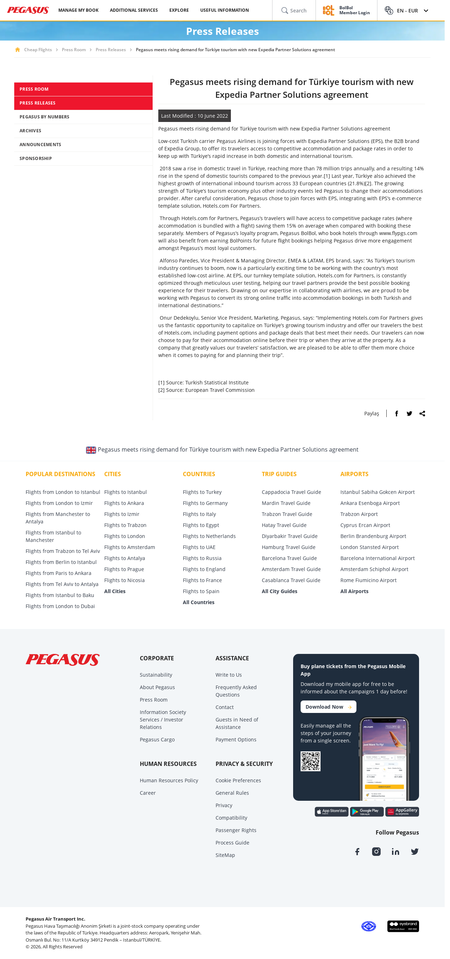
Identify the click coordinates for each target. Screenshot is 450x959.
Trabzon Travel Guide (287, 514)
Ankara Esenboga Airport (370, 503)
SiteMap (225, 855)
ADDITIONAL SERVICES (134, 10)
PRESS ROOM (34, 89)
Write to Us (229, 674)
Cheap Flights (38, 50)
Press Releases (111, 50)
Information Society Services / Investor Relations (163, 719)
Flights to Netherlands (209, 536)
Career (148, 792)
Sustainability (156, 674)
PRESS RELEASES (38, 103)
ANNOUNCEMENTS (40, 145)
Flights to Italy (199, 514)
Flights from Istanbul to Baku (60, 595)
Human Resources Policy (169, 780)
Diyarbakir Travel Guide (290, 536)
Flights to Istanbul (125, 492)
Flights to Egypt (201, 525)
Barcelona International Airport (377, 558)
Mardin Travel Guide (286, 503)
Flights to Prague (124, 569)
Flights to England (204, 569)
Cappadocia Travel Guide (291, 492)
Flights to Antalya (124, 558)
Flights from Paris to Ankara (58, 573)
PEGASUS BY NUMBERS (45, 117)
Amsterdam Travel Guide (291, 569)
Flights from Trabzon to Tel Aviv (63, 551)
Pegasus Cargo (157, 739)
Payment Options (236, 739)
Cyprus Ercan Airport (365, 525)
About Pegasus (157, 687)
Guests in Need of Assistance (237, 723)
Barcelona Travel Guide (289, 558)
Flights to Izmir (121, 514)
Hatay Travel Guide (284, 525)
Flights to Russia (202, 558)
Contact (225, 707)
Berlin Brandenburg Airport (373, 536)
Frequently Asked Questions (236, 691)
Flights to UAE (199, 547)
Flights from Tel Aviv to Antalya (62, 584)
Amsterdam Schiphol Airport (374, 569)
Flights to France (202, 580)
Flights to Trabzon (125, 525)
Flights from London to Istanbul (63, 492)
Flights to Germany (205, 503)
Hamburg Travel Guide (289, 547)
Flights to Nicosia (124, 580)
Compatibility (231, 817)
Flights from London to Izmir (59, 503)
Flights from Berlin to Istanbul (61, 562)
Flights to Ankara (124, 503)
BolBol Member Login (354, 10)
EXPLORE (179, 10)
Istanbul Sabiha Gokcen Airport (377, 492)
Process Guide (232, 842)
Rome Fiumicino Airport (368, 580)
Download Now (328, 706)
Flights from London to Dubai (60, 606)
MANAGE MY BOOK (78, 10)
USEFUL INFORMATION (224, 10)
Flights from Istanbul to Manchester (53, 536)
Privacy (224, 805)
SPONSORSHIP (36, 158)
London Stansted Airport (369, 547)
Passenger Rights (236, 830)
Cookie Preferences (238, 780)
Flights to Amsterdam (129, 547)
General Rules (232, 792)
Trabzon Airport (359, 514)
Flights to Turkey (202, 492)
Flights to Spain (201, 591)
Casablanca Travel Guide (291, 580)
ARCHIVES (30, 131)
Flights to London (124, 536)
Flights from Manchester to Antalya (58, 518)
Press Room (74, 50)
